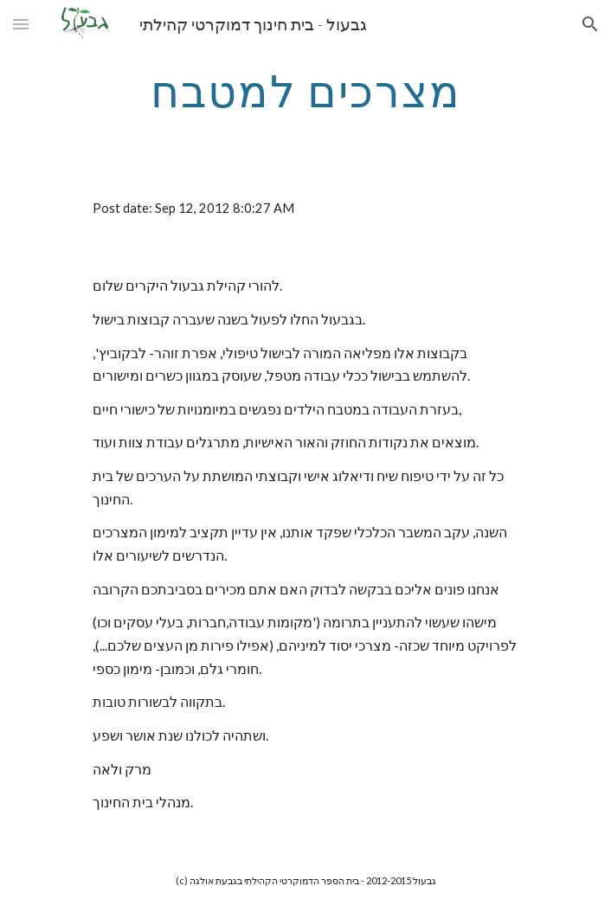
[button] (21, 24)
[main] (305, 91)
